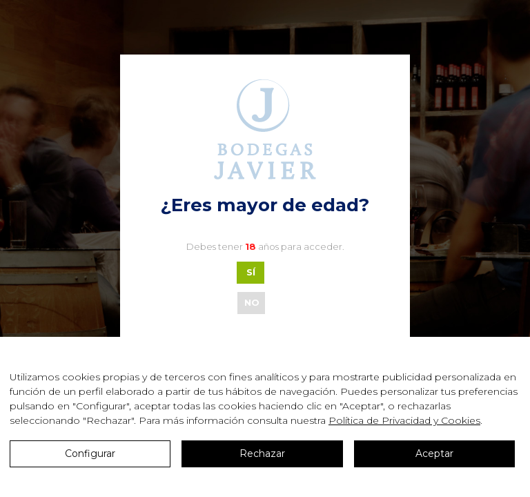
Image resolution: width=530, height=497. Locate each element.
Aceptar (434, 453)
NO (251, 302)
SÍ (250, 271)
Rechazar (262, 453)
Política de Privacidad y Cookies (404, 420)
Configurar (90, 453)
